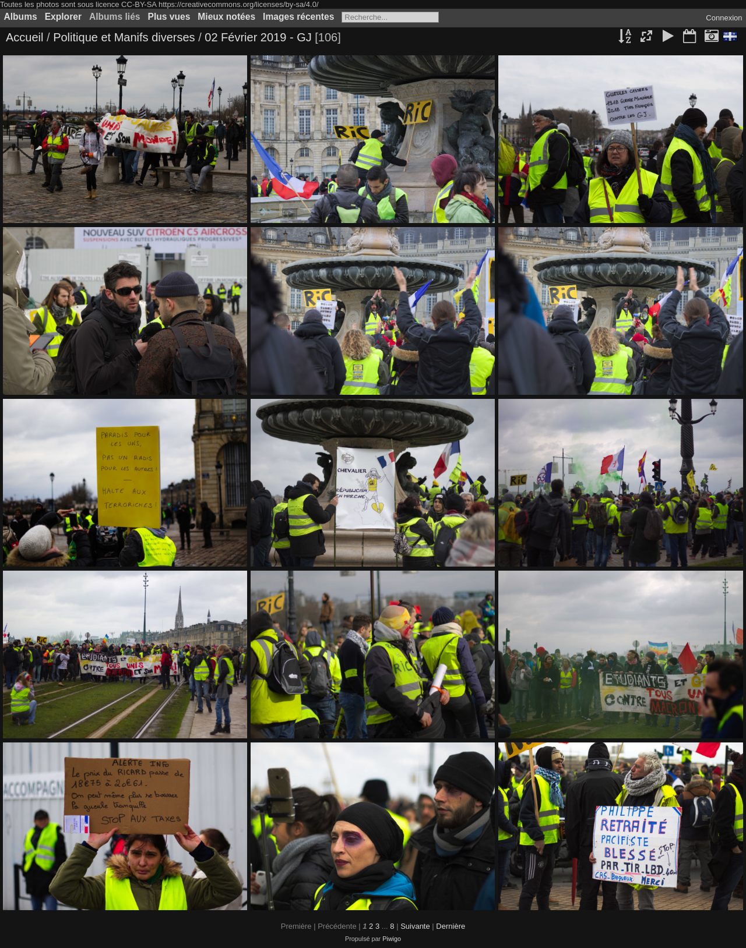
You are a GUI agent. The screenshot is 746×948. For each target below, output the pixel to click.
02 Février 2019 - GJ (260, 37)
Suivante (415, 926)
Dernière (450, 926)
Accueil (24, 37)
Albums (20, 17)
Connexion (724, 17)
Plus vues (169, 17)
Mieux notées (226, 17)
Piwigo (391, 938)
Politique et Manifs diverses (124, 37)
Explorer (63, 17)
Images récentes (298, 17)
